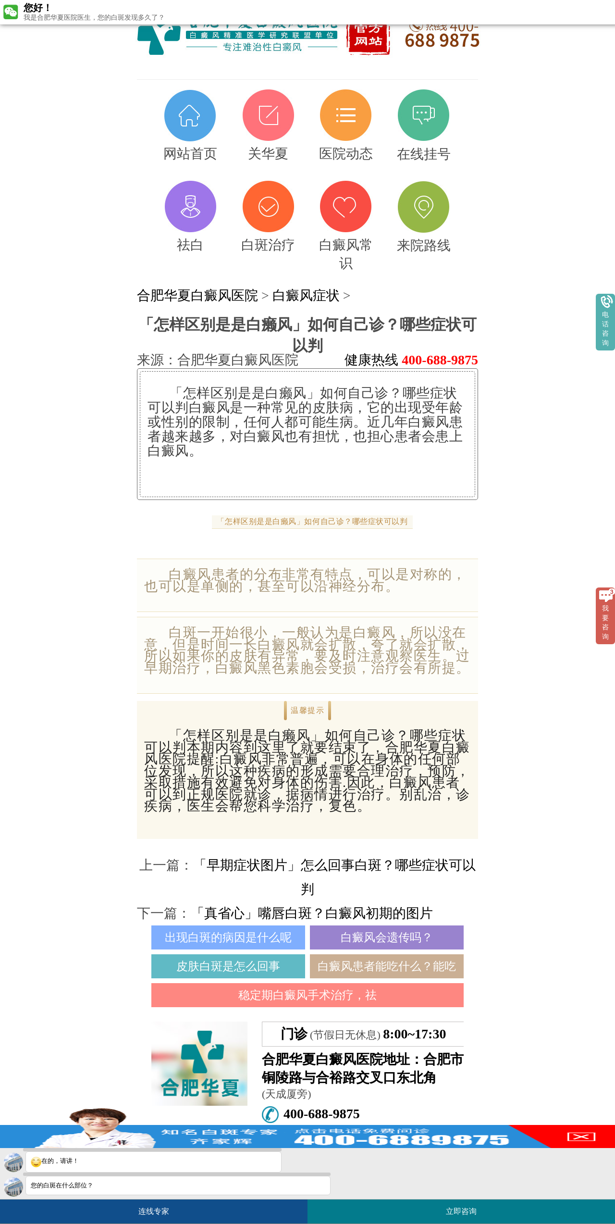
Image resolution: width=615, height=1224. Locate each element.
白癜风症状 (306, 295)
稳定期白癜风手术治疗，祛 (307, 995)
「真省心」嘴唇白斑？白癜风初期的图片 (312, 913)
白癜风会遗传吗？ (387, 937)
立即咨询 (466, 1207)
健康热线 (411, 359)
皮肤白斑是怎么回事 (228, 966)
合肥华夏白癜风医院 (197, 295)
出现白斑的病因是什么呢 (228, 937)
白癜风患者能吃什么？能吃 (387, 966)
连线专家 (153, 1211)
